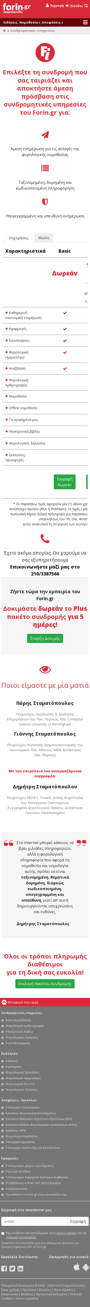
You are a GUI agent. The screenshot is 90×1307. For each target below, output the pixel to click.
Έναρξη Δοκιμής (45, 638)
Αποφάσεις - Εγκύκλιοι (19, 1100)
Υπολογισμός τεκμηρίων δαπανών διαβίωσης (37, 1177)
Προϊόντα (29, 1290)
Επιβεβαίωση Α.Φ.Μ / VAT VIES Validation (33, 1183)
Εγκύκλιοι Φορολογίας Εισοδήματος (31, 1113)
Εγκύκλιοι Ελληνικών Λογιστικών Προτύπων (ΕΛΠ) (39, 1119)
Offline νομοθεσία (21, 408)
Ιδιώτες (43, 237)
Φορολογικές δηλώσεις (25, 443)
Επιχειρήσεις (18, 238)
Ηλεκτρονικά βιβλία (22, 431)
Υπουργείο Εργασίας (20, 1142)
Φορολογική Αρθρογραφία (16, 382)
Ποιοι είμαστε (63, 1290)
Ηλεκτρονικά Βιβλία (19, 1032)
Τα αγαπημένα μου (21, 419)
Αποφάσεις (52, 22)
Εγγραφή (55, 6)
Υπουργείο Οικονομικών (23, 1107)
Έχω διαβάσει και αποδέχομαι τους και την (46, 1235)
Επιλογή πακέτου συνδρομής (45, 983)
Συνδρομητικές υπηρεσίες (21, 1013)
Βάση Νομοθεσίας (18, 1020)
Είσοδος (74, 6)
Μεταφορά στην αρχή (23, 1002)
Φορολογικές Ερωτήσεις (22, 1072)
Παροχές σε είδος (18, 1171)
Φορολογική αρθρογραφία (25, 1026)
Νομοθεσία (29, 22)
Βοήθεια (27, 1294)
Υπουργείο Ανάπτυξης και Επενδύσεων (33, 1148)
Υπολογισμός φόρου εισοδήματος (30, 1166)
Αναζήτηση (15, 368)
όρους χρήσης (66, 1233)
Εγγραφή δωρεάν (64, 481)
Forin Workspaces (18, 1043)
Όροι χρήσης (10, 1290)
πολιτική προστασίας (21, 1237)
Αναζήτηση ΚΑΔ (16, 1189)
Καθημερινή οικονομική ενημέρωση (23, 315)
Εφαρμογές (15, 328)
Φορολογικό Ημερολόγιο (17, 355)
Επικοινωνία (9, 1294)
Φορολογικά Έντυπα (20, 1084)
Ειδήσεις (10, 22)
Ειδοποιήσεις (17, 340)
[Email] (34, 1221)
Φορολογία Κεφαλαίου (22, 1136)
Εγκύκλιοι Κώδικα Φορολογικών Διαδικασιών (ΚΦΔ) (41, 1125)
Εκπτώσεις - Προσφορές (16, 457)
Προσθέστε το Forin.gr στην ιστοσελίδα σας (36, 1195)
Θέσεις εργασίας (27, 1298)
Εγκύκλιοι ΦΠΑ (16, 1130)
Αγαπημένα (13, 1067)
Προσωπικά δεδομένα (51, 1294)
